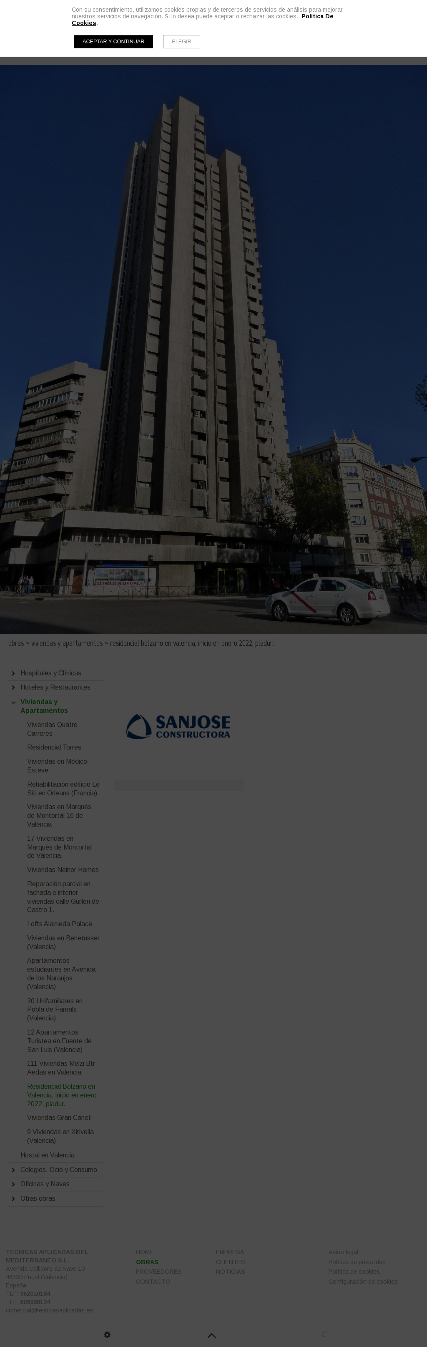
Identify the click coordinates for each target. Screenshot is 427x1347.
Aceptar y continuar (113, 42)
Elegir (181, 42)
